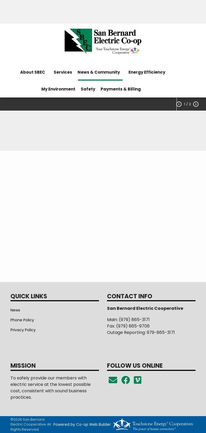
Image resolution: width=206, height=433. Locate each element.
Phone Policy (22, 320)
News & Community (99, 72)
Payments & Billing (121, 89)
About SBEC (32, 72)
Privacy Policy (23, 330)
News (15, 310)
